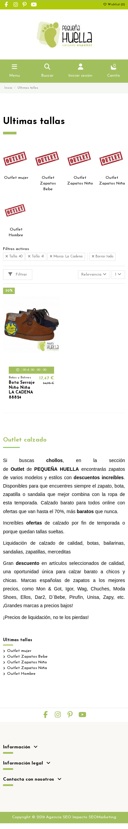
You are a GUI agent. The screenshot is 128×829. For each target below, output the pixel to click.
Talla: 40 (14, 256)
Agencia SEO (58, 817)
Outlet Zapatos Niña (27, 668)
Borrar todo (102, 256)
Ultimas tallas (17, 640)
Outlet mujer (16, 178)
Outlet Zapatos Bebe (48, 183)
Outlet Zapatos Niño (27, 662)
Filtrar (17, 274)
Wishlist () (114, 4)
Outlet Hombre (21, 674)
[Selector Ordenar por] (94, 275)
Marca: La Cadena (66, 256)
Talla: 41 (36, 256)
